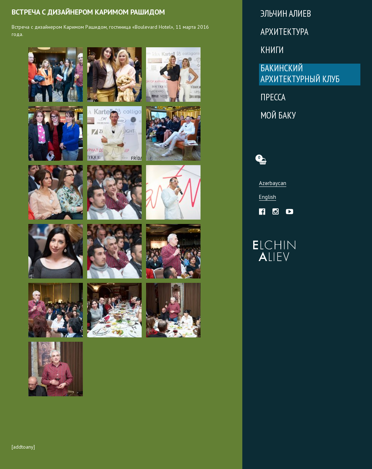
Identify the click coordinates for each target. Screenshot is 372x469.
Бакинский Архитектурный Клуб (300, 74)
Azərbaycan (272, 183)
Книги (272, 50)
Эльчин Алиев (272, 247)
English (267, 197)
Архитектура (284, 32)
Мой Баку (278, 116)
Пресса (273, 98)
